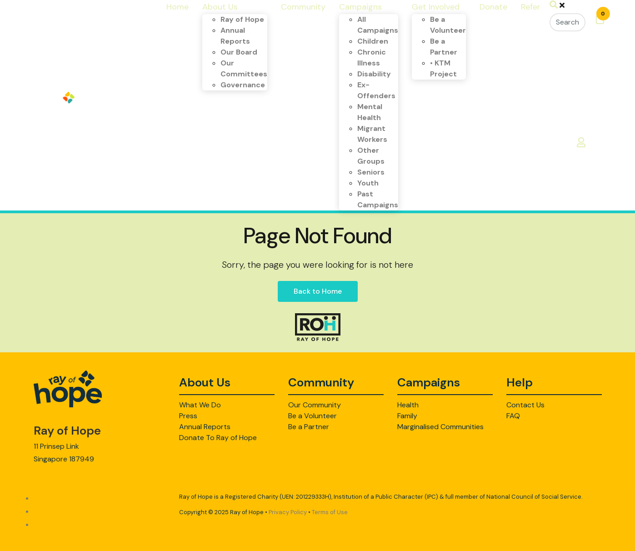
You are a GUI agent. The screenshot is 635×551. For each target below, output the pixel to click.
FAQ (513, 416)
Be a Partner (308, 426)
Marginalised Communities (440, 426)
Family (407, 416)
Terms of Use (330, 512)
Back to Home (318, 291)
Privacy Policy (288, 512)
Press (188, 416)
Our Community (314, 405)
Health (408, 405)
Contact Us (525, 405)
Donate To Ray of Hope (218, 437)
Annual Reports (204, 426)
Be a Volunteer (312, 416)
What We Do (200, 405)
